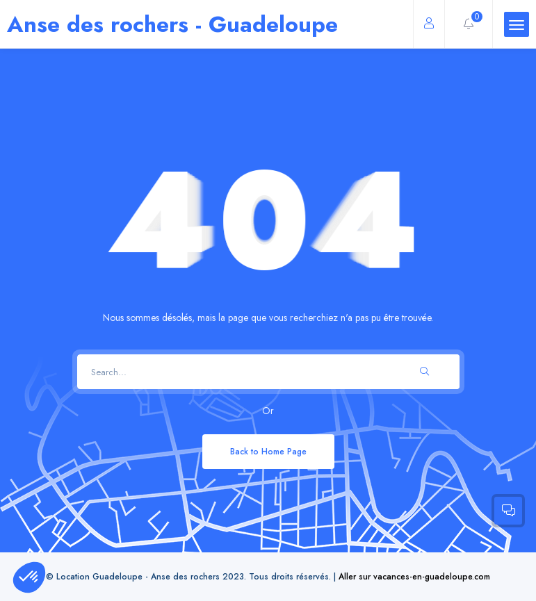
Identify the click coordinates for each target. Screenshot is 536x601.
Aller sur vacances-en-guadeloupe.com (414, 576)
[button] (29, 577)
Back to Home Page (268, 451)
